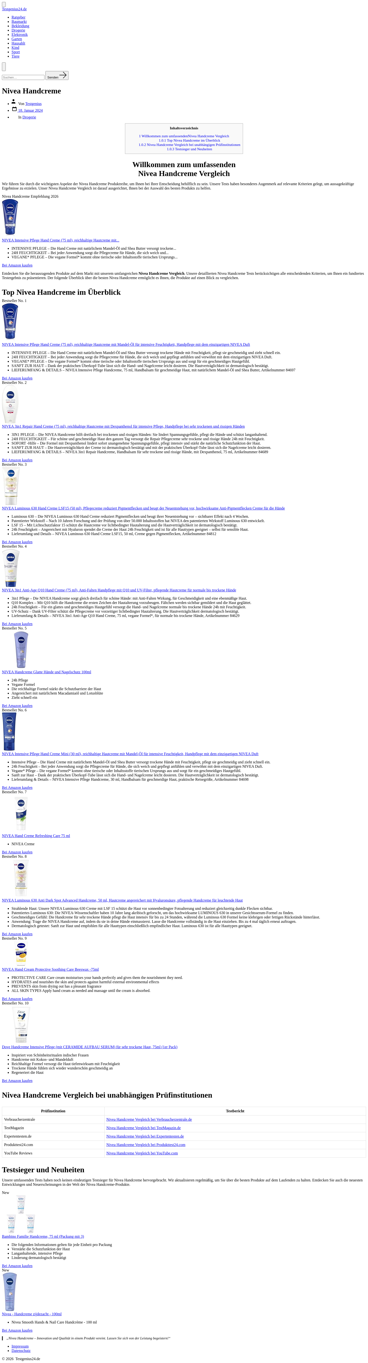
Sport (16, 52)
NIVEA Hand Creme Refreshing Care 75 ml (36, 836)
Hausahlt (18, 43)
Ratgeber (18, 17)
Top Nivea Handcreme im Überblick (189, 140)
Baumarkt (19, 22)
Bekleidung (20, 26)
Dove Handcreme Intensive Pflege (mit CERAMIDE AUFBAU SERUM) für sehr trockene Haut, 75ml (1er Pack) (89, 1047)
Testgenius (33, 104)
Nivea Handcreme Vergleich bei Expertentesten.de (145, 1136)
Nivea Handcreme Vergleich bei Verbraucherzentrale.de (149, 1119)
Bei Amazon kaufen (17, 265)
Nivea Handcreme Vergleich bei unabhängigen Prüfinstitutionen (189, 145)
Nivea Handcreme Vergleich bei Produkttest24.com (146, 1145)
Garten (17, 39)
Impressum (20, 1346)
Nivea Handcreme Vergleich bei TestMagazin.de (143, 1128)
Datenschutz (21, 1351)
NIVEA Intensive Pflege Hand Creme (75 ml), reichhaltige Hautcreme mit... (60, 240)
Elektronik (20, 35)
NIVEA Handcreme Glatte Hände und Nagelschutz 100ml (46, 672)
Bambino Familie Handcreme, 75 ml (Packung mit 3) (43, 1236)
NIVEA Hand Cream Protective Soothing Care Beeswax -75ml (50, 969)
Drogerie (18, 30)
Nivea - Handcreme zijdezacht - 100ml (32, 1314)
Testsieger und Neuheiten (189, 149)
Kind (15, 48)
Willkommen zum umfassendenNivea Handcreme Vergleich (184, 136)
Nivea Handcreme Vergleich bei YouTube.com (142, 1153)
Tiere (15, 56)
